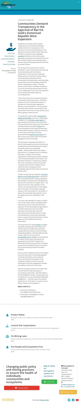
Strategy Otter (44, 400)
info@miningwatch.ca (68, 385)
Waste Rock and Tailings (9, 64)
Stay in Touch (49, 366)
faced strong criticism (36, 135)
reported (21, 56)
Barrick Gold (11, 53)
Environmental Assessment (7, 59)
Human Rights (11, 61)
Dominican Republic (9, 56)
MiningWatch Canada (67, 367)
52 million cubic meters (36, 120)
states (40, 126)
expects (38, 225)
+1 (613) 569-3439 (68, 387)
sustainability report (24, 237)
